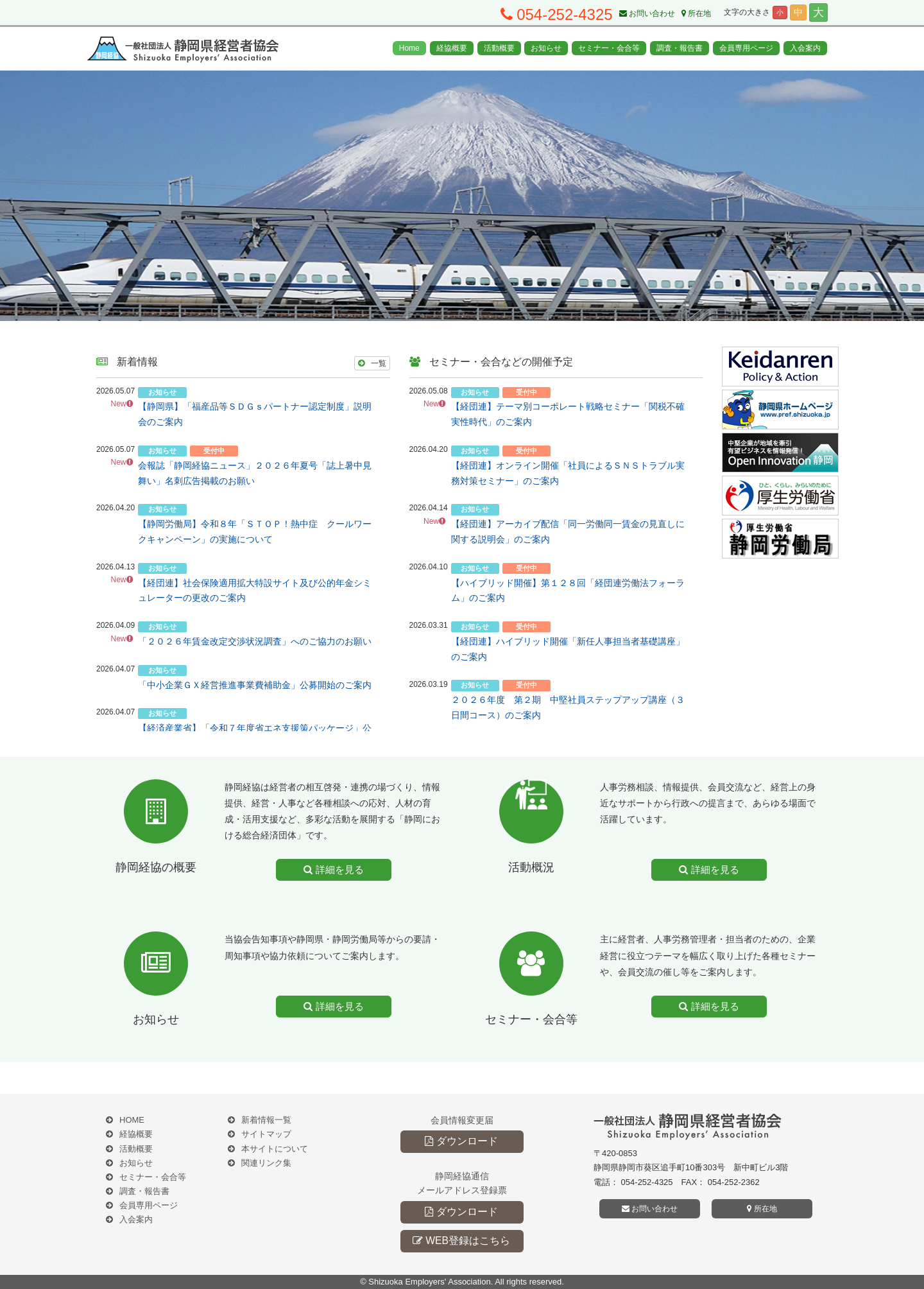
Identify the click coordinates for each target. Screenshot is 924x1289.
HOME (131, 1120)
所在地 (696, 13)
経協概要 (451, 48)
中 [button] (798, 12)
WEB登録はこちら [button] (461, 1240)
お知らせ (546, 48)
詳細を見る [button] (333, 869)
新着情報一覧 (266, 1120)
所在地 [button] (761, 1208)
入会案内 (805, 48)
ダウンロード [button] (461, 1141)
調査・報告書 (679, 48)
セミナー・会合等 (609, 48)
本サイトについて (274, 1149)
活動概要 (499, 48)
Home (409, 48)
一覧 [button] (372, 363)
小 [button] (779, 12)
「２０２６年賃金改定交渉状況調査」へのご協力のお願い (255, 641)
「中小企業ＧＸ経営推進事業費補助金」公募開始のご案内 (255, 685)
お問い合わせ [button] (650, 1208)
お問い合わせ (647, 13)
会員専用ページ (746, 48)
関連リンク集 (266, 1163)
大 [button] (818, 12)
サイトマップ (266, 1134)
